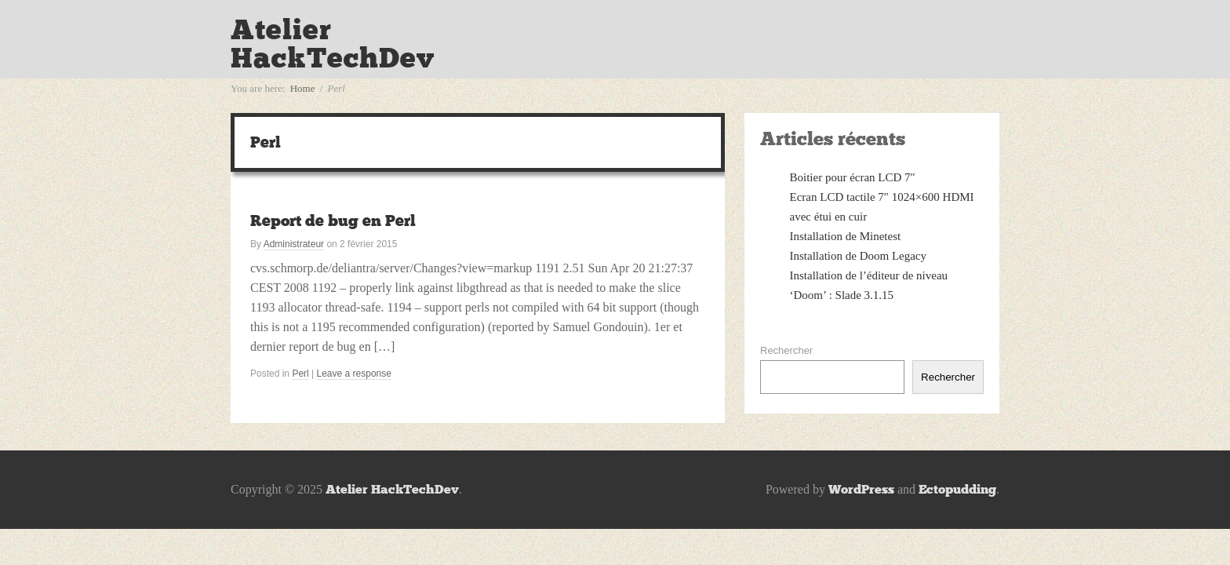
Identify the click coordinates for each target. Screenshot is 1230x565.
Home (302, 88)
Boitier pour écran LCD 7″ (852, 177)
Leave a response (354, 373)
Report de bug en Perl (333, 220)
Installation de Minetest (845, 236)
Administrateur (294, 244)
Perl (300, 373)
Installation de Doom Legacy (858, 256)
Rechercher (786, 350)
